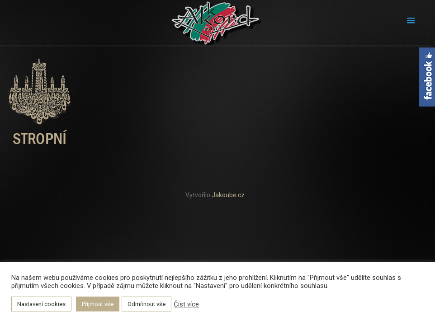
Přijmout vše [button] (97, 304)
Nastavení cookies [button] (41, 304)
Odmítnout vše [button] (146, 304)
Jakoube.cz (228, 195)
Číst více (186, 304)
